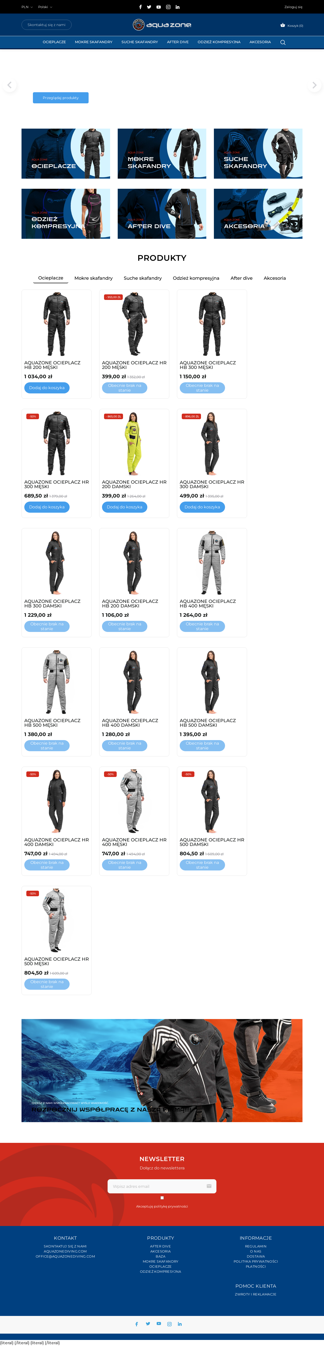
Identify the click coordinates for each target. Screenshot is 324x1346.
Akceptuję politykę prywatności (162, 1206)
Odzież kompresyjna (219, 42)
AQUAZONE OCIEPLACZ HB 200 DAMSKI (130, 604)
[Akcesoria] (258, 214)
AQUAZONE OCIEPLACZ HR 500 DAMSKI (212, 842)
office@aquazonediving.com (65, 1256)
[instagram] (168, 7)
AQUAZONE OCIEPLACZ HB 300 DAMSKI (52, 604)
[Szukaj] (283, 42)
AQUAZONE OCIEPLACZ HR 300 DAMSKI (212, 484)
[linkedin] (177, 7)
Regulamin (256, 1246)
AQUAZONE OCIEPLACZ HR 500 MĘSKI (56, 961)
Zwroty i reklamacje (256, 1294)
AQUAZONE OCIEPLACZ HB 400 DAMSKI (130, 723)
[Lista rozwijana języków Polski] (45, 7)
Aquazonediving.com (65, 1251)
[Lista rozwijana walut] (28, 7)
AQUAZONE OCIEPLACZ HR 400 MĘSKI (134, 842)
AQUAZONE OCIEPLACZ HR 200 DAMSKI (134, 484)
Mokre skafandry (93, 42)
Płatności (256, 1266)
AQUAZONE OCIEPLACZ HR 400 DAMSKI (56, 842)
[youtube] (158, 7)
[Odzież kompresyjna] (66, 214)
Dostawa (256, 1256)
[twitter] (149, 7)
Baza (160, 1256)
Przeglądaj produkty (61, 98)
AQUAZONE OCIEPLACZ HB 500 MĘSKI (52, 723)
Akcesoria (260, 42)
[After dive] (162, 214)
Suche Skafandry (140, 42)
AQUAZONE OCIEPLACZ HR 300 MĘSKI (56, 484)
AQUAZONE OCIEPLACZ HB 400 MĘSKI (208, 604)
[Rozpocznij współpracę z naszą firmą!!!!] (162, 1070)
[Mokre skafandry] (162, 154)
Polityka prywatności (256, 1261)
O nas (255, 1251)
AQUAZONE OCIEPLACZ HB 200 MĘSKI (52, 365)
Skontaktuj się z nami (47, 24)
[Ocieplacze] (66, 154)
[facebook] (140, 7)
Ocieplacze (54, 42)
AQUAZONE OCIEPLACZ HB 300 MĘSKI (208, 365)
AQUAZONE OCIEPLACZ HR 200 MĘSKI (134, 365)
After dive (178, 42)
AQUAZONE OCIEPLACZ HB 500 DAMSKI (208, 723)
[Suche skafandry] (258, 154)
